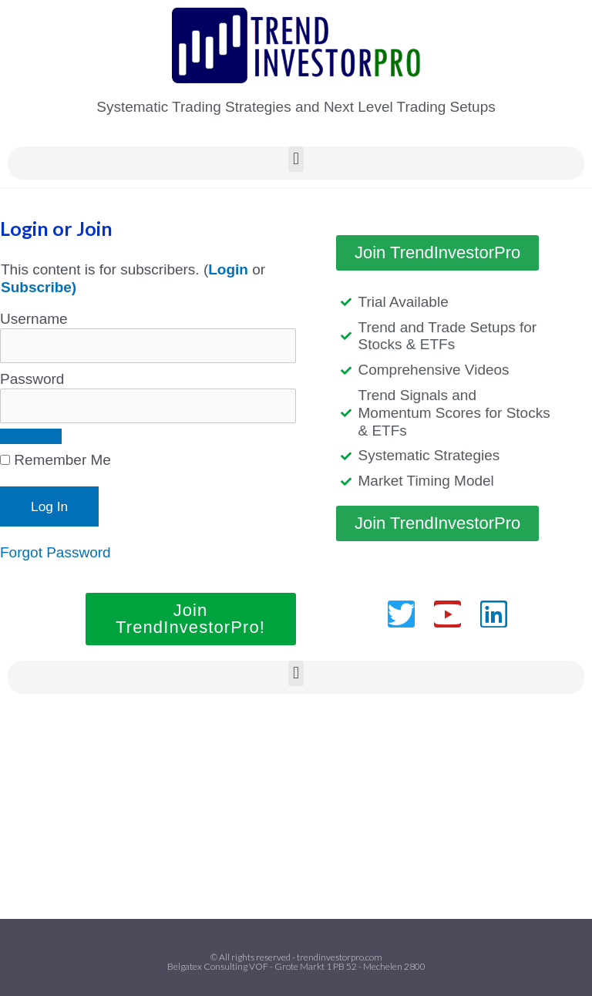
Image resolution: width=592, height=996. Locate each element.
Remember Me (55, 460)
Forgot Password (55, 552)
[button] (295, 159)
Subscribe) (38, 287)
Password (32, 379)
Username (34, 319)
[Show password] (31, 436)
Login (228, 269)
